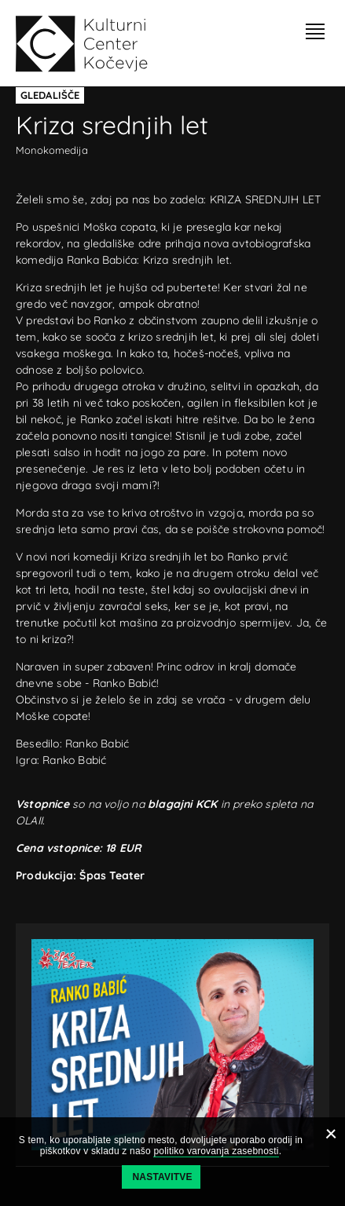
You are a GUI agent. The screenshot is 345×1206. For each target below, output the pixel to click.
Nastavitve (163, 1176)
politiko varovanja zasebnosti (215, 1151)
